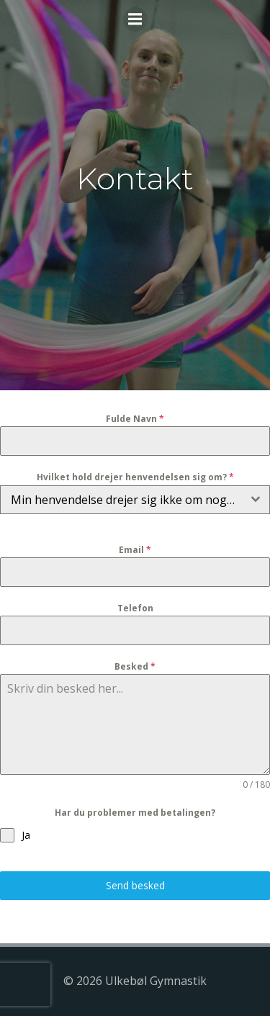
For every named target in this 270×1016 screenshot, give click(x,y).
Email (135, 550)
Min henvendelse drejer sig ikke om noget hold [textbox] (126, 500)
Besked (135, 666)
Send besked (135, 885)
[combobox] (135, 499)
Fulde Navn (135, 419)
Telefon (135, 608)
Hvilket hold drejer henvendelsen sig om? (135, 477)
